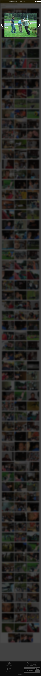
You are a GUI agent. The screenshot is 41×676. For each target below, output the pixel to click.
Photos (10, 1)
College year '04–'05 (15, 1)
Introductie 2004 (22, 1)
